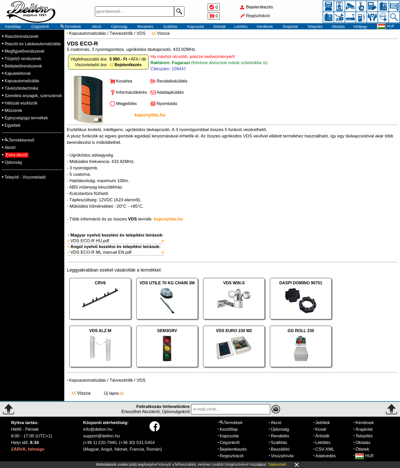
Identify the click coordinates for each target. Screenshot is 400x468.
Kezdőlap (13, 26)
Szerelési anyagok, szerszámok (33, 95)
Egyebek (12, 125)
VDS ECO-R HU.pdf (89, 240)
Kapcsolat (195, 26)
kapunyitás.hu (149, 115)
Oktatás (338, 26)
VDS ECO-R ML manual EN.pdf (100, 252)
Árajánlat (290, 26)
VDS (140, 33)
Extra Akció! (16, 155)
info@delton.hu (97, 429)
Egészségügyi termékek (26, 118)
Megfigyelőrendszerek (25, 51)
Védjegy (360, 26)
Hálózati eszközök (21, 103)
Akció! (10, 147)
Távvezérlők (121, 33)
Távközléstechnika (21, 88)
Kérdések (265, 26)
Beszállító (280, 449)
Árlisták (219, 26)
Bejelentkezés (233, 449)
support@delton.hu (101, 436)
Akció (96, 26)
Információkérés (131, 92)
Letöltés (241, 26)
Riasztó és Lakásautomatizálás (33, 44)
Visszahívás (282, 455)
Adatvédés (325, 455)
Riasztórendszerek (22, 36)
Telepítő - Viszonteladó (25, 177)
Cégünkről (40, 26)
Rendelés (145, 26)
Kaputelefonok (18, 73)
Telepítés (315, 26)
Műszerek (13, 110)
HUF (364, 455)
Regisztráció (232, 455)
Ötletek (362, 449)
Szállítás (170, 26)
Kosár (321, 429)
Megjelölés (126, 103)
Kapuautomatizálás (22, 81)
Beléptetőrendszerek (23, 66)
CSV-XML (324, 449)
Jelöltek (322, 422)
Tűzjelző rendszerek (23, 58)
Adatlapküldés (170, 92)
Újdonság (119, 26)
